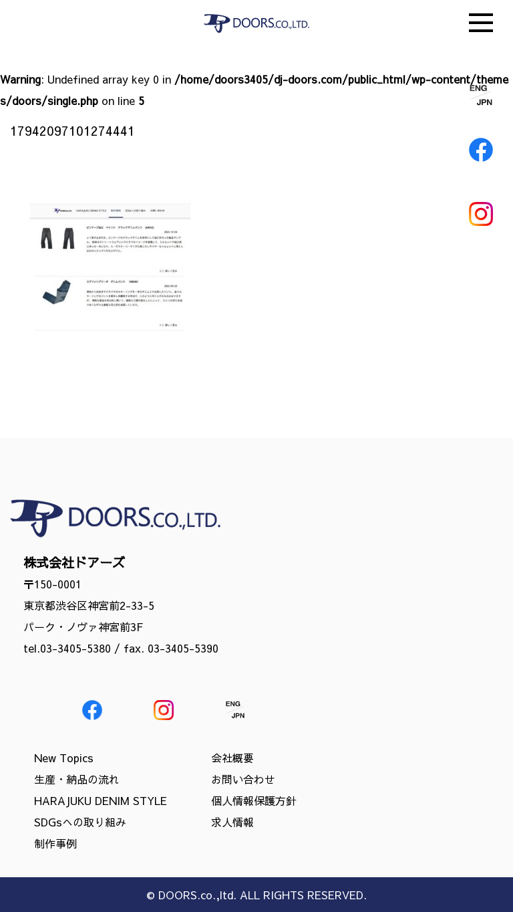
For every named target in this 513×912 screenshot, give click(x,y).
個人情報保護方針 (254, 800)
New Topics (64, 757)
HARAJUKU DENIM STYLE (100, 800)
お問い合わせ (243, 779)
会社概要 (232, 757)
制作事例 (55, 843)
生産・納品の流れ (77, 779)
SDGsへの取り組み (80, 821)
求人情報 (232, 821)
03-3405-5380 (75, 648)
